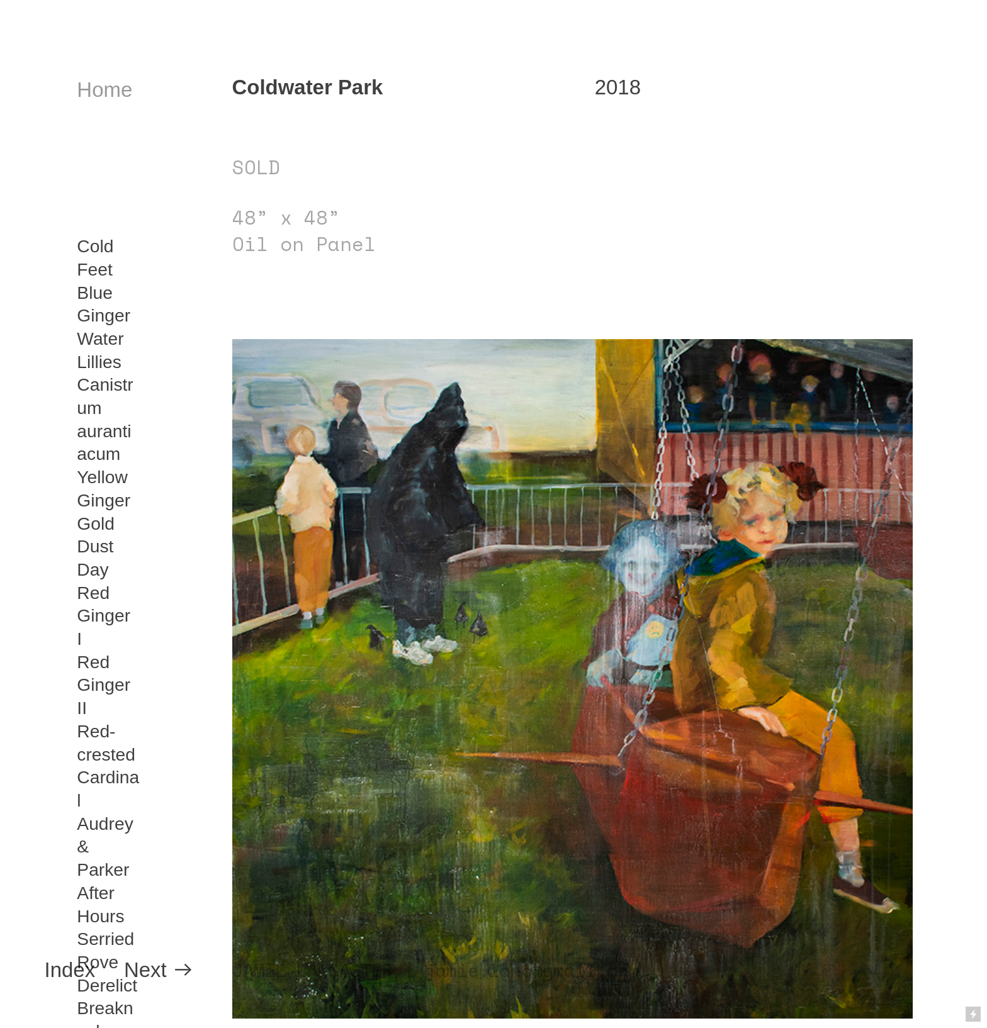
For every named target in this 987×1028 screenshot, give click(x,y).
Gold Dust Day (96, 546)
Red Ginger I (103, 616)
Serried (105, 939)
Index (70, 969)
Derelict (107, 985)
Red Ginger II (103, 685)
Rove (97, 962)
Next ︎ (159, 969)
